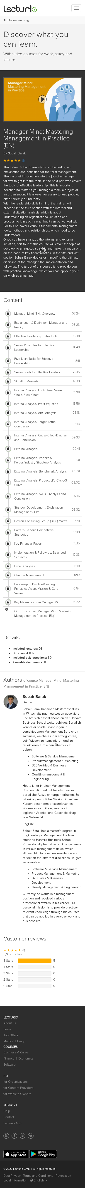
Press (7, 1029)
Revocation (63, 1176)
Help (6, 1111)
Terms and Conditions (38, 1176)
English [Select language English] (38, 1180)
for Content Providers (18, 1088)
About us (9, 1023)
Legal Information (15, 1180)
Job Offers (10, 1035)
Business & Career (16, 1052)
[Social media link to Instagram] (22, 1136)
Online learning (18, 20)
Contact (8, 1117)
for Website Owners (17, 1094)
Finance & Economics (18, 1058)
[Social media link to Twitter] (31, 1136)
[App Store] (15, 1154)
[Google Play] (43, 1154)
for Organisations (15, 1082)
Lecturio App (12, 1123)
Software (9, 1064)
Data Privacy (12, 1176)
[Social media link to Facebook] (14, 1136)
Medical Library (13, 1041)
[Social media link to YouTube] (6, 1136)
